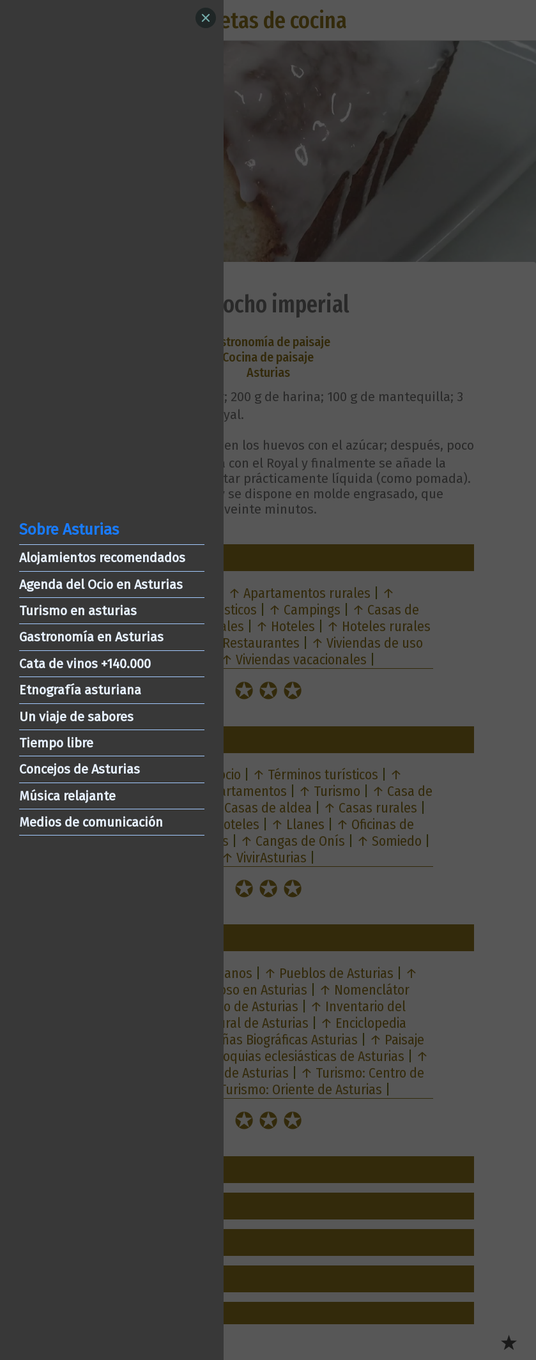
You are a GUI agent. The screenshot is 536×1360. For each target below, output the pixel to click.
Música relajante (67, 796)
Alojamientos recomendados (102, 557)
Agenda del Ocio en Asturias (101, 584)
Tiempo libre (56, 743)
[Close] (205, 18)
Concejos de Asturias (79, 769)
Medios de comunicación (91, 822)
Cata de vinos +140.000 (85, 663)
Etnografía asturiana (80, 690)
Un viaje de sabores (76, 716)
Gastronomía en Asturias (91, 637)
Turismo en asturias (78, 610)
